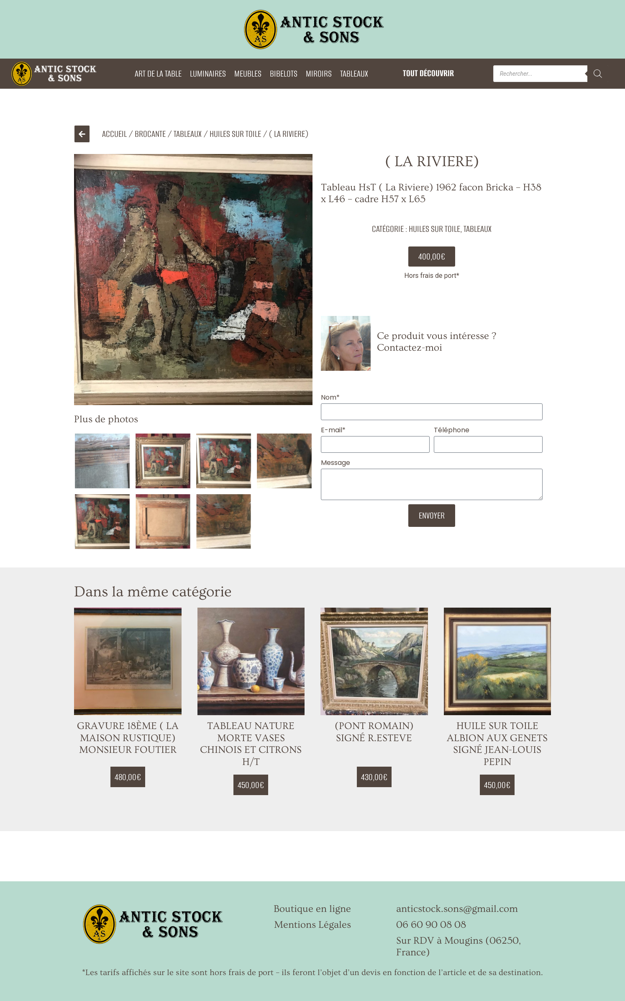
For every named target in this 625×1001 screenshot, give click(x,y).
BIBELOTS (283, 73)
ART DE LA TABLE (158, 73)
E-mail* (333, 430)
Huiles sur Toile (235, 134)
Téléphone (451, 430)
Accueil (114, 134)
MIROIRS (319, 73)
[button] (431, 256)
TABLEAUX (354, 73)
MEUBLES (247, 73)
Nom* (330, 397)
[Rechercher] (597, 73)
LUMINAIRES (208, 73)
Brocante (150, 134)
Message (335, 462)
